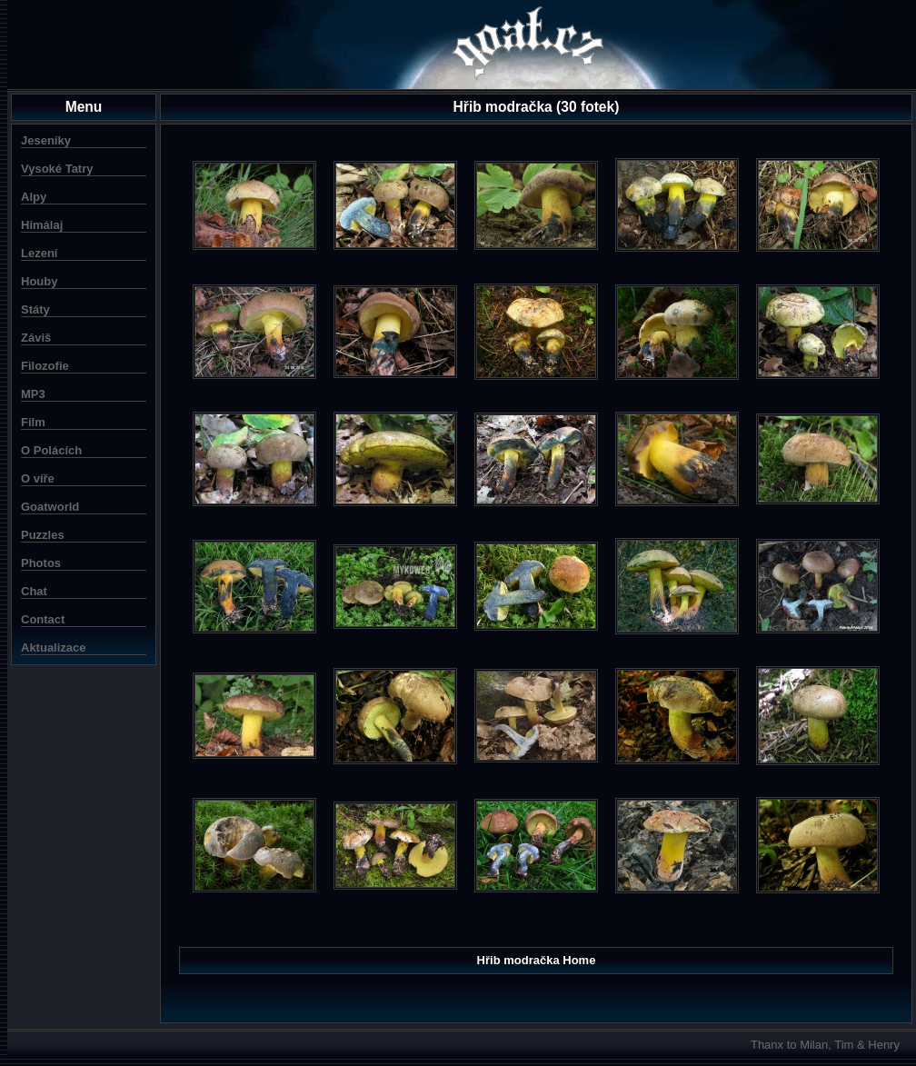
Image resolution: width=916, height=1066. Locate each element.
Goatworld (50, 506)
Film (33, 422)
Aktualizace (53, 647)
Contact (43, 619)
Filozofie (45, 366)
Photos (41, 563)
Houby (39, 281)
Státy (35, 309)
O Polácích (51, 450)
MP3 (33, 394)
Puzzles (43, 535)
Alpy (33, 197)
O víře (38, 478)
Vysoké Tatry (57, 168)
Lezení (39, 253)
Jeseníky (46, 140)
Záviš (36, 337)
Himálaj (42, 225)
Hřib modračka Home (536, 960)
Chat (34, 591)
